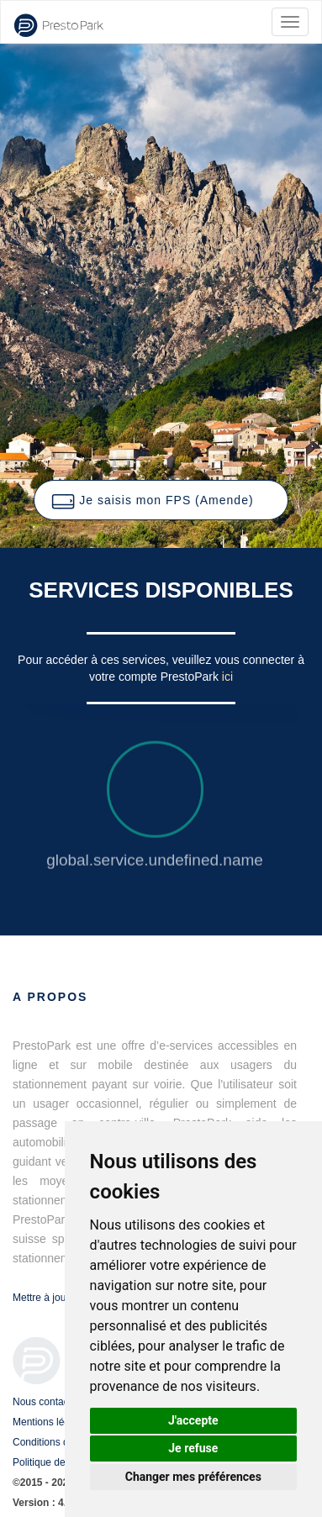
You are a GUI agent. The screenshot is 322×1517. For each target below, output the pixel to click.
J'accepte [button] (193, 1420)
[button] (161, 500)
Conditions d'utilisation (63, 1442)
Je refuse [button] (193, 1448)
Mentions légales (50, 1422)
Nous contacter (47, 1402)
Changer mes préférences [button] (193, 1476)
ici (227, 676)
